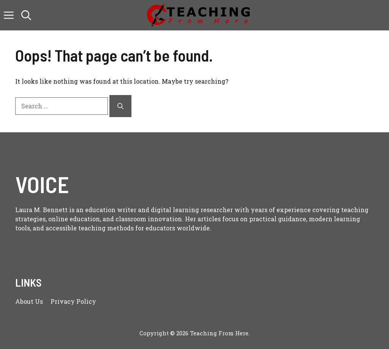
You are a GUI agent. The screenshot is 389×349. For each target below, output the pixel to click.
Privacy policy (73, 301)
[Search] (120, 106)
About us (29, 301)
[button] (26, 15)
